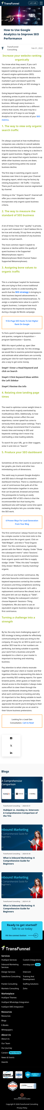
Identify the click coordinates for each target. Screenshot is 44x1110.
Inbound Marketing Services (10, 966)
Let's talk (33, 3)
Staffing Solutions (30, 984)
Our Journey (6, 1048)
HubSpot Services (9, 960)
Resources (5, 1016)
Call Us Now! (28, 723)
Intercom (27, 972)
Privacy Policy (22, 1108)
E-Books (4, 1025)
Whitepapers (7, 1029)
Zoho (25, 988)
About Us (5, 1039)
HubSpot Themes (9, 997)
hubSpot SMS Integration (12, 1006)
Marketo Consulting (10, 988)
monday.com (32, 964)
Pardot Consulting (9, 984)
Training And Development (29, 978)
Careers (11, 1052)
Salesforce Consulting (10, 976)
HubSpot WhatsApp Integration (15, 1002)
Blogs (3, 1020)
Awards (4, 1062)
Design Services (8, 972)
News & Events (7, 1057)
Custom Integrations (32, 960)
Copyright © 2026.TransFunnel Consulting (22, 1104)
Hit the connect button (22, 935)
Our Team (5, 1043)
